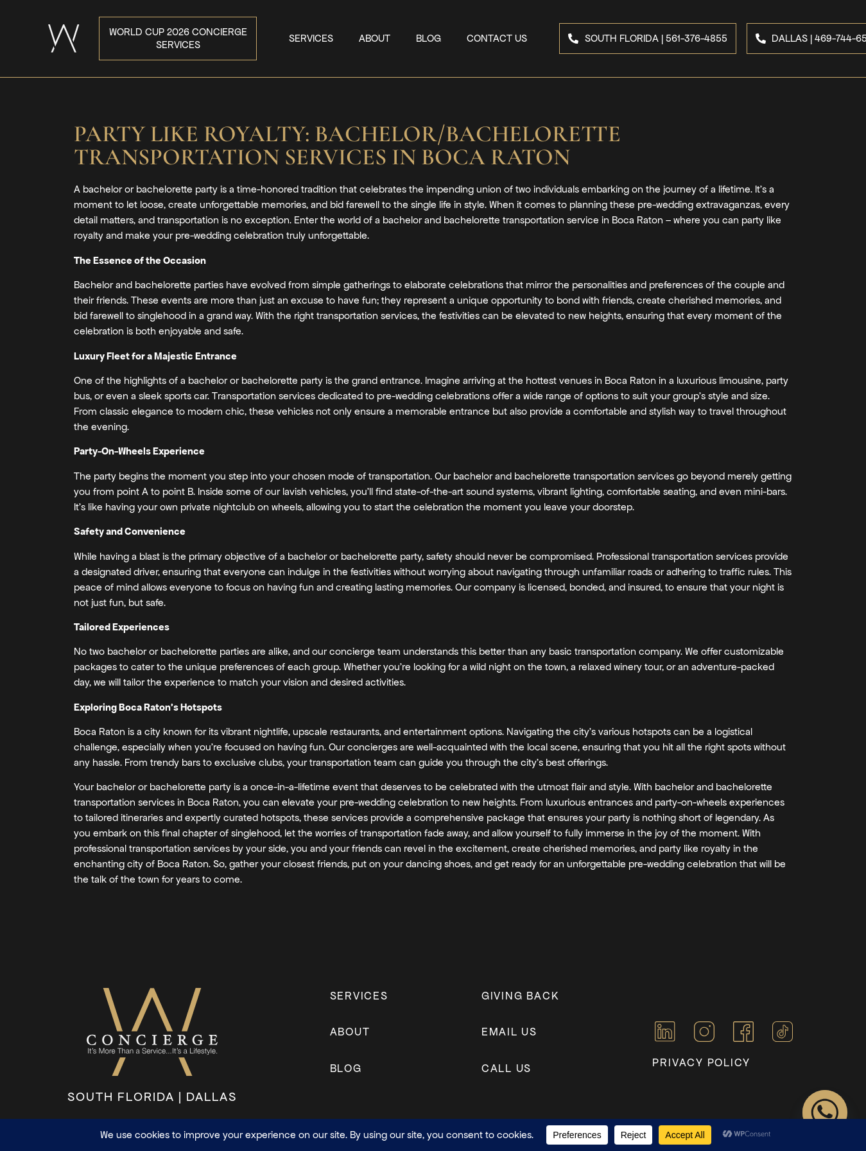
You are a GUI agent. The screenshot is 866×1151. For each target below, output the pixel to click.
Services (311, 38)
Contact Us (497, 38)
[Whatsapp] (824, 1112)
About (374, 38)
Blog (428, 38)
